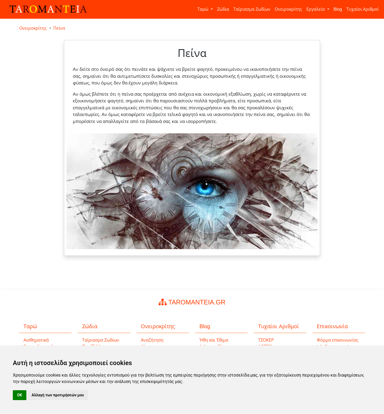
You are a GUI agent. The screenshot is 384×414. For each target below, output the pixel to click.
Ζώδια (223, 9)
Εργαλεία (316, 9)
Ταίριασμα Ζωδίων (251, 9)
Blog (338, 9)
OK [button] (19, 395)
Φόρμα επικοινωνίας (337, 340)
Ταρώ (203, 9)
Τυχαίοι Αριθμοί (362, 9)
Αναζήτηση (152, 340)
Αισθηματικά (36, 340)
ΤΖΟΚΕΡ (266, 340)
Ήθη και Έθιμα (213, 340)
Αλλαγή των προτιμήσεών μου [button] (58, 395)
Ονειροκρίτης (288, 9)
